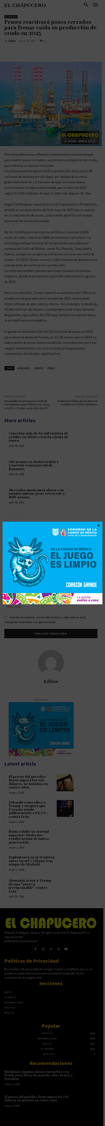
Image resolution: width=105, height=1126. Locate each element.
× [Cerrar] (98, 525)
